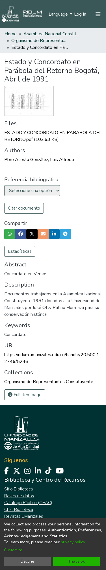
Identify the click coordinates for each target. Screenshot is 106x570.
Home (11, 34)
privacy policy (73, 542)
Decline (27, 561)
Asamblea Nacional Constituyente (51, 34)
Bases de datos (19, 496)
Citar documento (24, 208)
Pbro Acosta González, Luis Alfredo (39, 159)
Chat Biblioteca (18, 509)
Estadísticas (20, 251)
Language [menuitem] (59, 14)
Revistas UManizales (23, 516)
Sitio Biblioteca (18, 489)
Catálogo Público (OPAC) (28, 503)
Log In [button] (80, 14)
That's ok (76, 561)
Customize (13, 550)
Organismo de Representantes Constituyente (39, 40)
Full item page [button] (25, 395)
